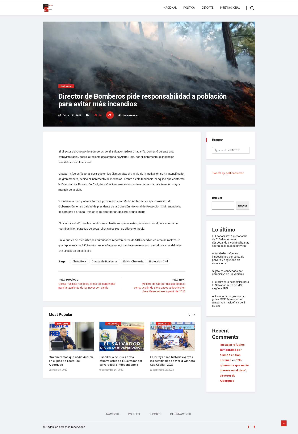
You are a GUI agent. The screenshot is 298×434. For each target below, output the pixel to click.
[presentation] (189, 314)
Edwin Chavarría (133, 261)
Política (189, 8)
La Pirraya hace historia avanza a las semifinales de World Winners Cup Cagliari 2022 (172, 361)
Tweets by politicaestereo (228, 173)
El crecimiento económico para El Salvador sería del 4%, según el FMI (230, 285)
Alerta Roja (79, 261)
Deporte (207, 8)
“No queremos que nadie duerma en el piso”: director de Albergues (71, 361)
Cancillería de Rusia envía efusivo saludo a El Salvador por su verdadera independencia (120, 361)
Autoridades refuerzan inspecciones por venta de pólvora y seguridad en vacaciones (228, 258)
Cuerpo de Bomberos (105, 261)
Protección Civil (158, 261)
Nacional (170, 8)
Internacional (230, 8)
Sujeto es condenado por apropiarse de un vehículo (228, 272)
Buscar (217, 197)
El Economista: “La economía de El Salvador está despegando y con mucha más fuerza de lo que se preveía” (230, 241)
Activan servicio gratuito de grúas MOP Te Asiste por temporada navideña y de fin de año (229, 301)
